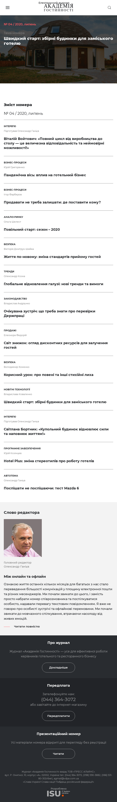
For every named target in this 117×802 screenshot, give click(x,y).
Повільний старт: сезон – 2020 (32, 229)
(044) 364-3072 (58, 699)
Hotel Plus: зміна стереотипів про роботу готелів (49, 461)
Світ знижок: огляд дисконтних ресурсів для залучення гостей (56, 345)
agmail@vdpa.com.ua (66, 778)
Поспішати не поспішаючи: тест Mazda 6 (41, 488)
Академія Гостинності (45, 771)
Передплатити (58, 716)
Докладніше (58, 667)
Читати (58, 753)
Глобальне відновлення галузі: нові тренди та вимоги (53, 284)
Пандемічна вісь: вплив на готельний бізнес (45, 175)
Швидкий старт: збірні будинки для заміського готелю (58, 41)
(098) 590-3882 (91, 775)
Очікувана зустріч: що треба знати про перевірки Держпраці (49, 313)
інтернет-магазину (72, 705)
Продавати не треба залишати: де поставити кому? (52, 202)
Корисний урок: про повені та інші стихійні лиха (48, 375)
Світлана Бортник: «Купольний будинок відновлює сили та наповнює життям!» (56, 431)
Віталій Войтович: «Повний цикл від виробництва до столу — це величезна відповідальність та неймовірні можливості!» (54, 143)
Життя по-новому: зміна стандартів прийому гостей (52, 257)
